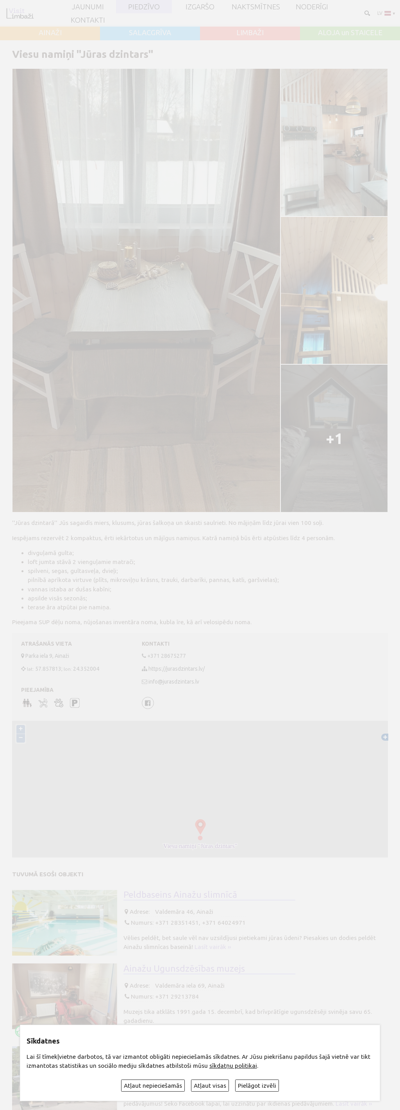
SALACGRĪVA (150, 32)
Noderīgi (312, 6)
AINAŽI (50, 32)
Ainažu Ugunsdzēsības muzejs (184, 968)
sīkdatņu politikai (233, 1065)
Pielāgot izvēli (257, 1085)
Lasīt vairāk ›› (213, 947)
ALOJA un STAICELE (350, 32)
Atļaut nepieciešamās (153, 1085)
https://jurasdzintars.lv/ (176, 669)
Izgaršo (200, 6)
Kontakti (88, 19)
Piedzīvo (144, 6)
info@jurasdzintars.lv (173, 682)
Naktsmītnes (256, 6)
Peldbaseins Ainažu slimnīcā (180, 894)
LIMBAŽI (250, 32)
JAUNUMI (88, 6)
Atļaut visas (210, 1085)
